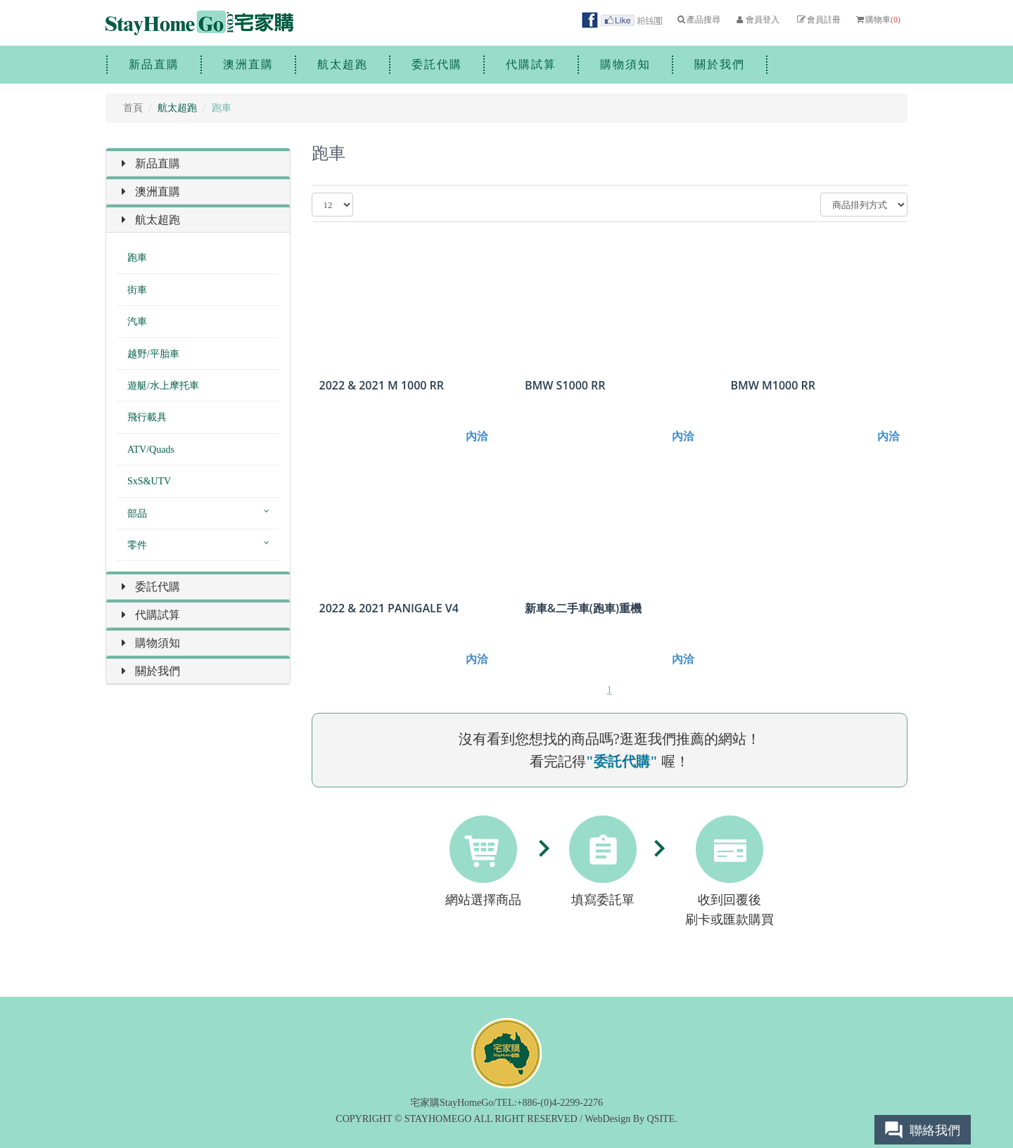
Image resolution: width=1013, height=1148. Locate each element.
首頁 (133, 108)
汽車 (137, 321)
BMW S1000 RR (565, 385)
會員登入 (756, 20)
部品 (137, 513)
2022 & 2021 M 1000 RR (382, 385)
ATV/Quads (150, 449)
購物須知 (625, 64)
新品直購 (154, 64)
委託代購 (437, 64)
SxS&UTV (149, 481)
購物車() (877, 20)
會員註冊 (818, 20)
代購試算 (531, 64)
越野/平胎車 (153, 354)
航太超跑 (342, 64)
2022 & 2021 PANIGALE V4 (389, 608)
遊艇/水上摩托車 (163, 385)
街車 (137, 290)
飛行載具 (147, 417)
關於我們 (719, 64)
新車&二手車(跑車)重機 (583, 608)
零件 (137, 545)
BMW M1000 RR (772, 385)
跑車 (137, 257)
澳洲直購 (248, 64)
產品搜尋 (698, 20)
